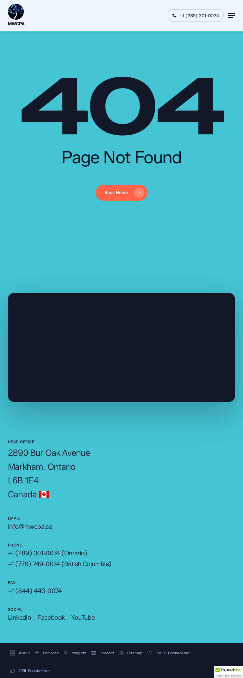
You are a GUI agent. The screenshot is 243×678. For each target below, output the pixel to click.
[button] (231, 15)
